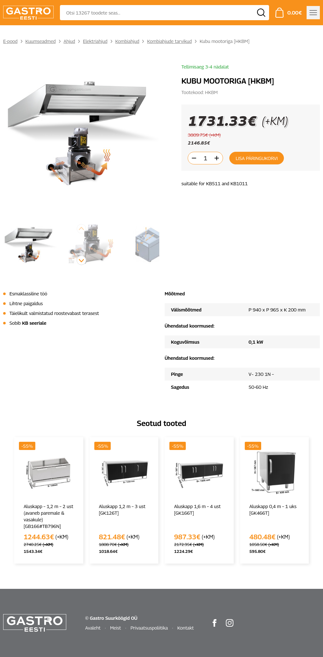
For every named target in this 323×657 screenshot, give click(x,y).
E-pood (10, 41)
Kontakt (185, 627)
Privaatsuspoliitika (149, 627)
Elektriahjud (95, 41)
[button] (81, 260)
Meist (115, 627)
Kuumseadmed (41, 41)
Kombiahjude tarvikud (169, 41)
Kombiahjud (127, 41)
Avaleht (93, 627)
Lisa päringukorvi (257, 158)
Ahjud (69, 41)
